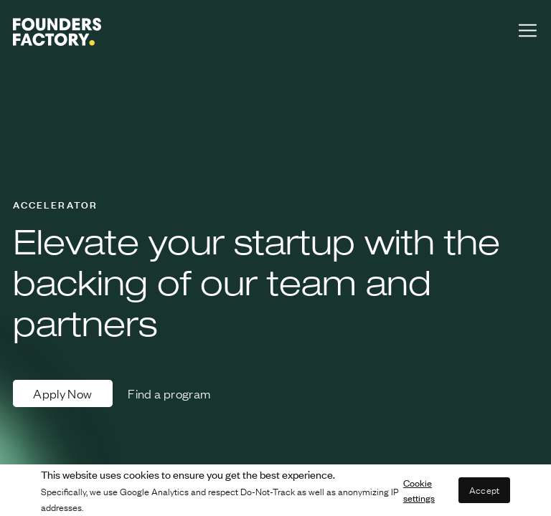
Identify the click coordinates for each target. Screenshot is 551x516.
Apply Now (62, 393)
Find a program (169, 393)
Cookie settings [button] (419, 490)
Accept (484, 490)
